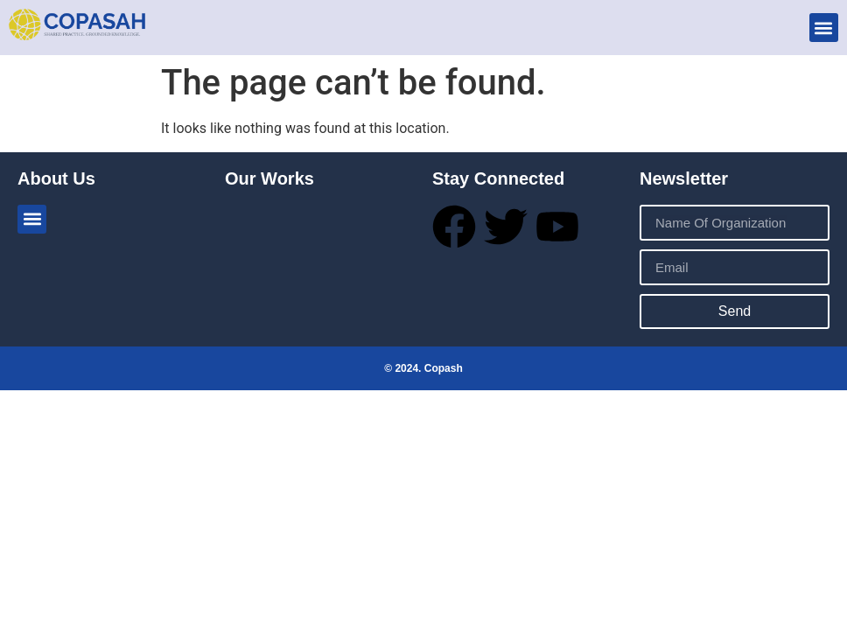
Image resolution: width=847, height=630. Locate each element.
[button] (823, 27)
